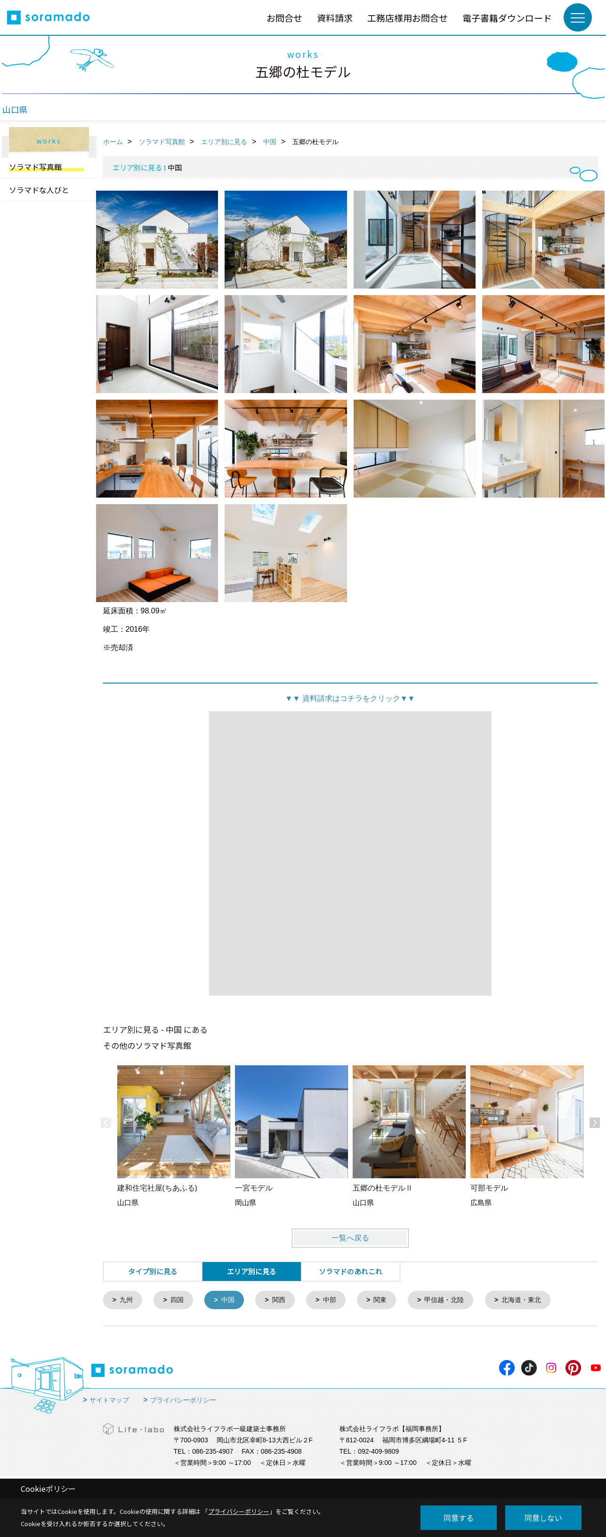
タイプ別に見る (153, 1271)
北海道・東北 (535, 1300)
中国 (232, 1300)
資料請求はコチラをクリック (350, 698)
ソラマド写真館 (35, 166)
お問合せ (284, 17)
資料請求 (335, 17)
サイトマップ (109, 1401)
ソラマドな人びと (39, 189)
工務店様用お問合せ (407, 17)
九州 (127, 1300)
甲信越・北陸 (455, 1300)
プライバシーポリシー (183, 1401)
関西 (284, 1300)
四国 (179, 1300)
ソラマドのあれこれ (350, 1271)
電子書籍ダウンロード (507, 17)
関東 (388, 1300)
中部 (336, 1300)
